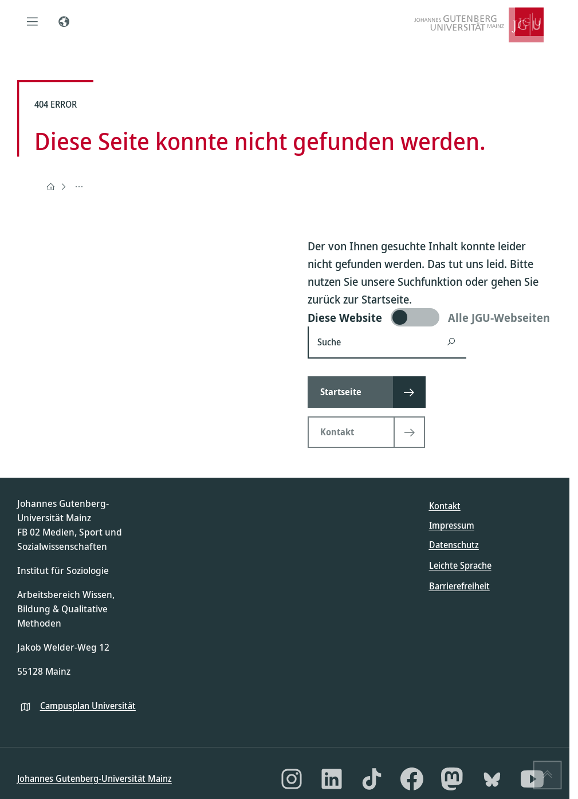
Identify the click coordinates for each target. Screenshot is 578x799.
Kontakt (445, 505)
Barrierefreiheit (459, 586)
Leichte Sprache (460, 565)
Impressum (451, 525)
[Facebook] (411, 778)
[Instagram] (291, 778)
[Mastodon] (452, 778)
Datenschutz (454, 544)
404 (80, 185)
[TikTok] (371, 778)
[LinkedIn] (331, 778)
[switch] (430, 317)
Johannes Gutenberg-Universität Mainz (94, 778)
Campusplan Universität (88, 705)
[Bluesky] (492, 778)
